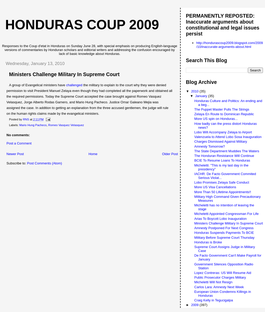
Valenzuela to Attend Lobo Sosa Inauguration (228, 137)
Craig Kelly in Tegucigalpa (213, 300)
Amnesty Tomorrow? (209, 146)
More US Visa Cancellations (215, 187)
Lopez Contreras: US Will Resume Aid (222, 273)
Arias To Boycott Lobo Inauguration (220, 219)
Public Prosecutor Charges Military (220, 277)
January (201, 96)
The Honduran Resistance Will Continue (224, 156)
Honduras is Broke (208, 242)
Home (93, 154)
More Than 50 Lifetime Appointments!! (222, 192)
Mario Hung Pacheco (33, 125)
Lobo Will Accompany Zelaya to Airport (223, 132)
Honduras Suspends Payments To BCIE (224, 233)
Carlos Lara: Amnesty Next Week (219, 287)
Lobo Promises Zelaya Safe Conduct (221, 182)
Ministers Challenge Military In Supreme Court (228, 223)
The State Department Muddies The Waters (226, 151)
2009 (195, 305)
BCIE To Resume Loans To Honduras (222, 160)
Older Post (170, 154)
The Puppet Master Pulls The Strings (221, 109)
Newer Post (15, 154)
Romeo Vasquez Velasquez (66, 125)
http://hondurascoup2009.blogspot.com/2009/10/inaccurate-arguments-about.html (229, 45)
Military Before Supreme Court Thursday (224, 238)
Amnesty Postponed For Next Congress (224, 228)
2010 (195, 91)
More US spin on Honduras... (216, 119)
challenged (74, 85)
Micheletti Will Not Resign (213, 282)
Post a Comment (19, 143)
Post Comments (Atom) (44, 163)
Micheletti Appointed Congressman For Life (226, 214)
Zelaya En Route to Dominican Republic (224, 114)
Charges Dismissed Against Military (220, 141)
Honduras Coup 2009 (82, 24)
